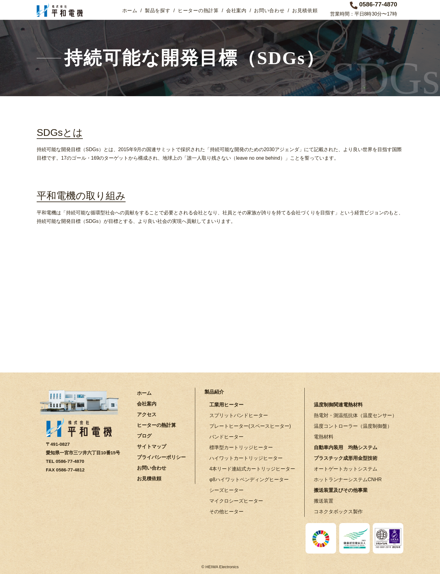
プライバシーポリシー (161, 457)
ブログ (144, 435)
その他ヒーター (226, 511)
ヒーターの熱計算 (198, 10)
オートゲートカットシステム (345, 468)
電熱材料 (323, 436)
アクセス (146, 414)
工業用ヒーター (226, 404)
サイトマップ (151, 446)
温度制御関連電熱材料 (338, 404)
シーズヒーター (226, 489)
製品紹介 (214, 391)
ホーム (130, 10)
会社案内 (236, 10)
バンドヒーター (226, 436)
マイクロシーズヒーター (236, 500)
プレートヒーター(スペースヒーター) (250, 425)
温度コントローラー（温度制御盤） (353, 425)
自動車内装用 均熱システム (345, 447)
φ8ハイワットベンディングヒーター (248, 479)
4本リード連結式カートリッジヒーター (252, 468)
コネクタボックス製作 (338, 511)
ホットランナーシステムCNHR (348, 479)
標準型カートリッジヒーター (241, 447)
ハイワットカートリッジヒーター (246, 457)
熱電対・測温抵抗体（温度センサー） (355, 415)
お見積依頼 (305, 10)
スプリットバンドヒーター (238, 415)
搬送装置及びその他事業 (341, 489)
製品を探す (157, 10)
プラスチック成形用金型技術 (345, 457)
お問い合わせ (269, 10)
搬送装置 (323, 500)
